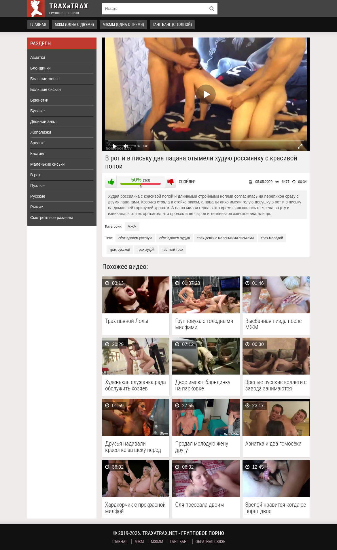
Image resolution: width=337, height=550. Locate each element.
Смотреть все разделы (51, 217)
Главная (38, 24)
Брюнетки (39, 100)
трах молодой (272, 238)
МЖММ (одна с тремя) (123, 24)
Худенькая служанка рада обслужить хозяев (135, 385)
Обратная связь (211, 541)
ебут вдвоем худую (174, 238)
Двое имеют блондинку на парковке (202, 385)
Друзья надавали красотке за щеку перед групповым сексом (133, 446)
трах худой (145, 250)
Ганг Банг (179, 541)
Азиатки (37, 57)
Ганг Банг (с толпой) (172, 24)
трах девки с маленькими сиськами (225, 238)
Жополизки (40, 132)
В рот (35, 175)
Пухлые (37, 185)
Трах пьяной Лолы (126, 321)
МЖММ (157, 541)
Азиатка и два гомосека (273, 443)
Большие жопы (44, 78)
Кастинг (37, 153)
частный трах (172, 250)
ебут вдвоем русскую (135, 238)
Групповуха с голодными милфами (204, 324)
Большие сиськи (45, 89)
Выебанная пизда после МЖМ (273, 324)
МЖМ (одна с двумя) (74, 24)
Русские (37, 196)
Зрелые (37, 143)
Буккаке (37, 110)
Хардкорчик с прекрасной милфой (135, 508)
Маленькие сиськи (47, 164)
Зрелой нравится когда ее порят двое (275, 508)
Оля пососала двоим (199, 505)
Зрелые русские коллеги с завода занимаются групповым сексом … (276, 385)
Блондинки (40, 68)
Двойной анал (43, 121)
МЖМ (132, 227)
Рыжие (36, 207)
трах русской (119, 250)
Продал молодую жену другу (201, 446)
